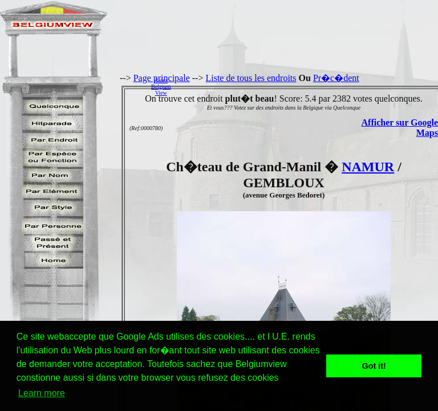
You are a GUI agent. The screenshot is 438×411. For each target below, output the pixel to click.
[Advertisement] (307, 86)
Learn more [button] (41, 393)
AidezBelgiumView (161, 86)
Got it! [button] (374, 365)
